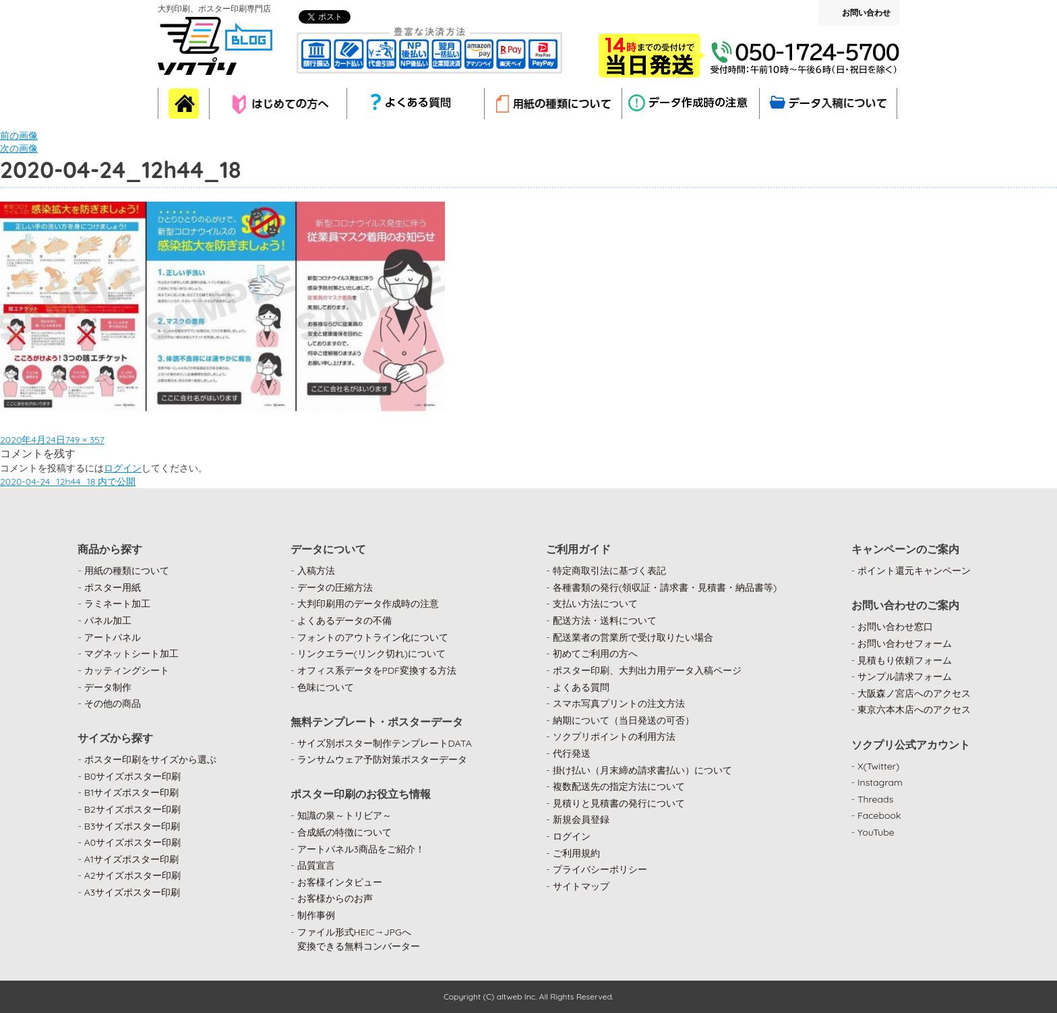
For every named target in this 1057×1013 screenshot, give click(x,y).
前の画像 (19, 135)
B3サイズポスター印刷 (132, 826)
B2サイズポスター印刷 (132, 809)
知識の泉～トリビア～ (344, 815)
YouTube (876, 832)
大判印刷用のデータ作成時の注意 (368, 604)
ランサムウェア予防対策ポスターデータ (382, 759)
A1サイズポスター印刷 (131, 859)
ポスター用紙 (112, 587)
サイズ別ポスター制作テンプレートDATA (384, 743)
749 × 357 (84, 440)
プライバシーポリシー (600, 869)
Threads (875, 799)
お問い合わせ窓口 (895, 626)
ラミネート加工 (117, 604)
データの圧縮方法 (335, 587)
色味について (325, 687)
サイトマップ (581, 886)
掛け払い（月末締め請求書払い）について (642, 770)
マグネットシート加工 (131, 653)
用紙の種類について (126, 571)
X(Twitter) (878, 766)
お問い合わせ (866, 12)
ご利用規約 (576, 853)
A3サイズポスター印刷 (132, 892)
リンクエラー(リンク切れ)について (371, 653)
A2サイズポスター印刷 (132, 875)
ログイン (123, 468)
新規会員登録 (581, 819)
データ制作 (107, 687)
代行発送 (572, 753)
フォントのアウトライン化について (372, 637)
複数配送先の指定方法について (619, 786)
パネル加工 (107, 620)
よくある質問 (581, 687)
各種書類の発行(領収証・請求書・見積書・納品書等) (665, 587)
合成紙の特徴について (344, 832)
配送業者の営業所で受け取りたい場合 (633, 637)
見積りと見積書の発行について (619, 803)
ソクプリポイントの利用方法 (614, 736)
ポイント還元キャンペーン (914, 571)
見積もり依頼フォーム (904, 660)
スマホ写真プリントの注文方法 (619, 703)
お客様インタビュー (339, 882)
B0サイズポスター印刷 (132, 776)
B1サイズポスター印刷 (131, 792)
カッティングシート (126, 670)
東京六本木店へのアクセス (914, 709)
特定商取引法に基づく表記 (609, 571)
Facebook (879, 815)
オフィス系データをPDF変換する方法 (376, 670)
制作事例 (316, 915)
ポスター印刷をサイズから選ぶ (150, 759)
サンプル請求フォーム (904, 676)
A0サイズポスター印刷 (132, 842)
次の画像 (19, 148)
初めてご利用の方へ (595, 653)
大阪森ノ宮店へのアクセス (914, 693)
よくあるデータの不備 (344, 620)
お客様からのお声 (335, 898)
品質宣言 (316, 865)
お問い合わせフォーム (904, 643)
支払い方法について (595, 604)
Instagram (880, 782)
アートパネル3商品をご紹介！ (361, 849)
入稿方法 (316, 571)
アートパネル (112, 637)
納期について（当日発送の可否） (623, 720)
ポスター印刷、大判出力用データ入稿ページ (647, 670)
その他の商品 (112, 703)
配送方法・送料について (605, 620)
